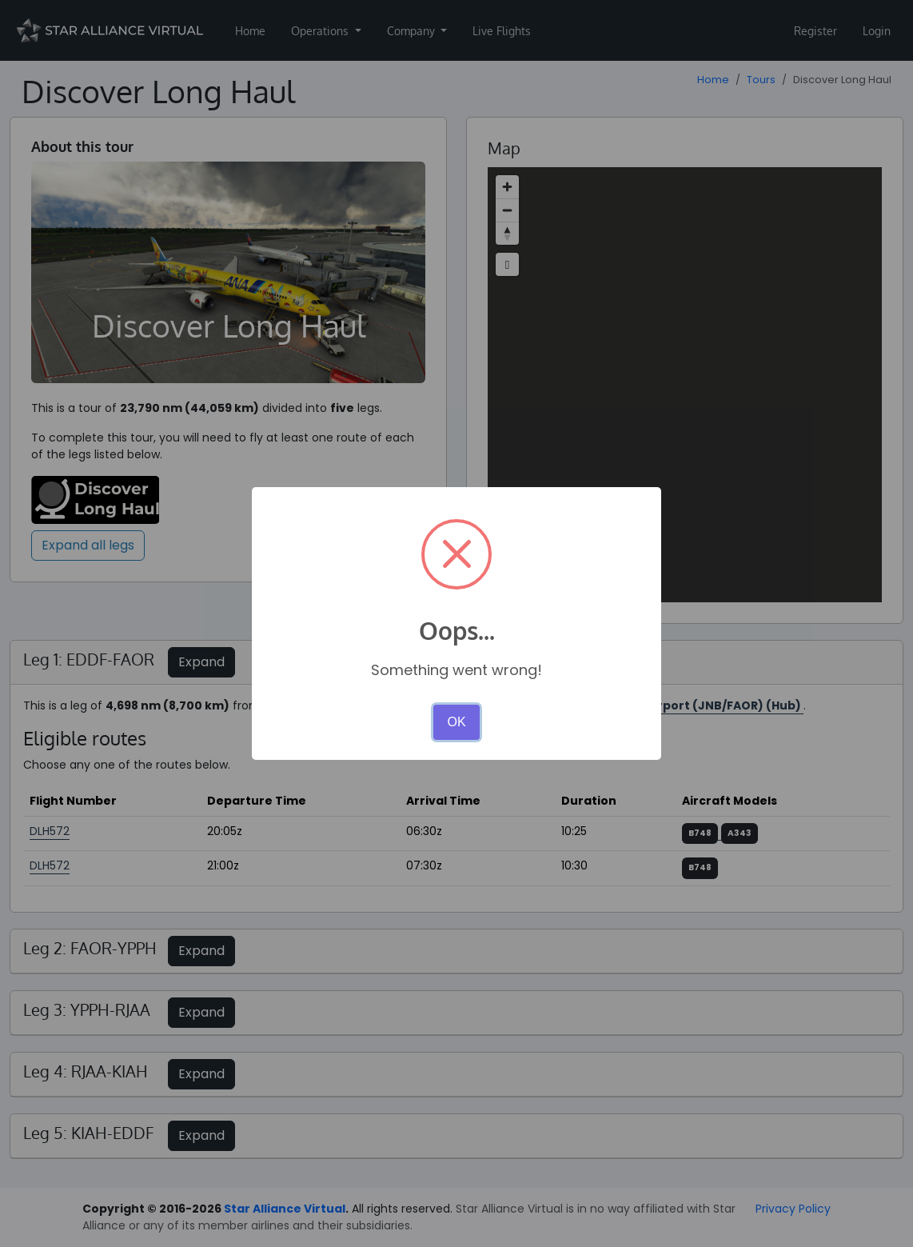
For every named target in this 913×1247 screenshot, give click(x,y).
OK (456, 722)
